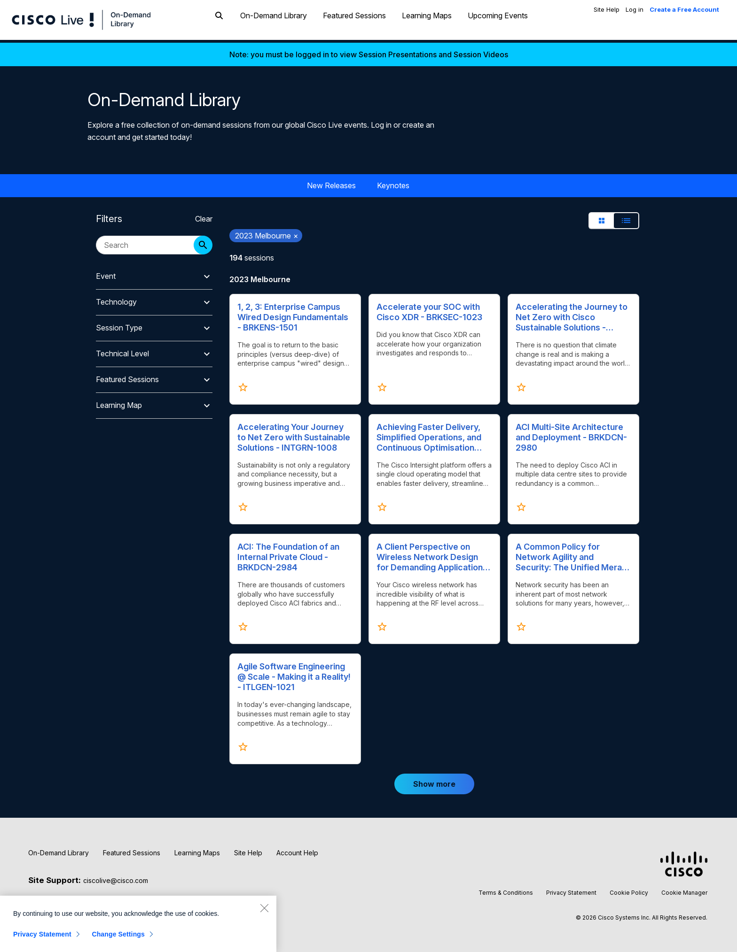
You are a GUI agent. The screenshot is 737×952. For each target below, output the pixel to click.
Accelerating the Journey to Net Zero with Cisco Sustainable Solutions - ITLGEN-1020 (571, 314)
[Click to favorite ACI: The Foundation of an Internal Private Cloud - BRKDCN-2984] (243, 624)
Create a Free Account (684, 9)
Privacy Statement (571, 889)
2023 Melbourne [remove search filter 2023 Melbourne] (266, 233)
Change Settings (118, 934)
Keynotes (393, 182)
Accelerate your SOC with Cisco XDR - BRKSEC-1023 (429, 309)
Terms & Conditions (505, 889)
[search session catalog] (149, 242)
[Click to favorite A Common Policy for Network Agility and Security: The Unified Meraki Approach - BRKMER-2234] (521, 624)
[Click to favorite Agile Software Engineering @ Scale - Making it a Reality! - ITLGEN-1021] (243, 744)
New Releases (331, 182)
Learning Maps (427, 25)
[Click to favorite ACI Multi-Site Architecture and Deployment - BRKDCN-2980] (521, 504)
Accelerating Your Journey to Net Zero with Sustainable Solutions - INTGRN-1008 (293, 434)
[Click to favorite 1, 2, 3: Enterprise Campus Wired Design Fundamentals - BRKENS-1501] (243, 384)
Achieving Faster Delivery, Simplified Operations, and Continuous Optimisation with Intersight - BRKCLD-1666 (428, 434)
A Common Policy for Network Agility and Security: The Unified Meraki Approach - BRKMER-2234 (572, 554)
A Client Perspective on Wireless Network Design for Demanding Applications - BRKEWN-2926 (431, 554)
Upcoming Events (498, 25)
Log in (634, 9)
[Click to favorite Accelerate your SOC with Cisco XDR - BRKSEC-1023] (382, 384)
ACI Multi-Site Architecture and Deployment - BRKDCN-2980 (571, 434)
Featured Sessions (354, 25)
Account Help (297, 850)
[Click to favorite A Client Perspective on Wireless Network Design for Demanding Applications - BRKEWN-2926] (382, 624)
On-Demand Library (273, 25)
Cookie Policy (629, 889)
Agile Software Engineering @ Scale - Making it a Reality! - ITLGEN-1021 (294, 674)
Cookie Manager (684, 889)
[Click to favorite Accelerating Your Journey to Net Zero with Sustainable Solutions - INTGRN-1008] (243, 504)
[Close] (264, 908)
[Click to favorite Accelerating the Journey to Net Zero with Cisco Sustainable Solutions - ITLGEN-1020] (521, 384)
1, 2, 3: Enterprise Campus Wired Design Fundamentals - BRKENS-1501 (292, 314)
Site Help (606, 9)
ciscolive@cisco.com (115, 878)
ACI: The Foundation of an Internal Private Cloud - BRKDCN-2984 (288, 554)
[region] (138, 924)
